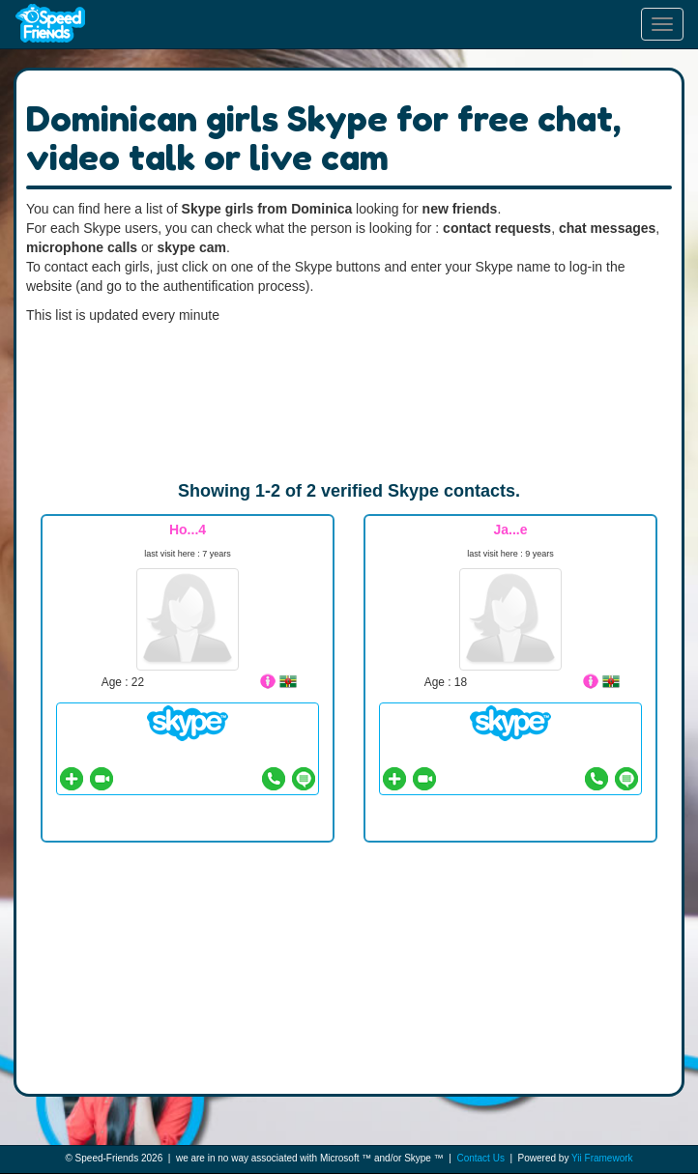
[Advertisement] (349, 402)
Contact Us (480, 1158)
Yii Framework (602, 1158)
